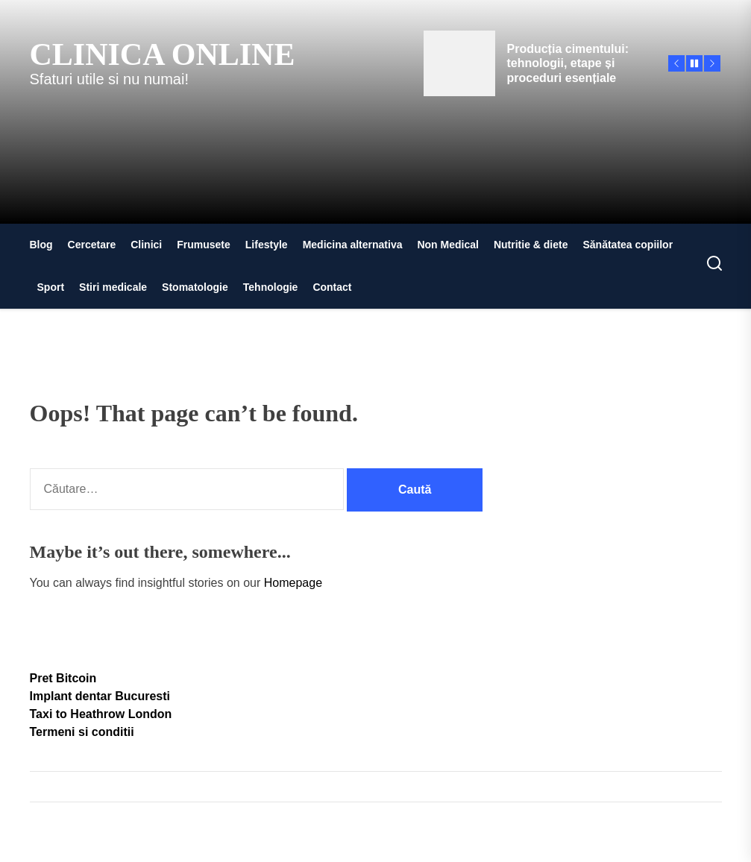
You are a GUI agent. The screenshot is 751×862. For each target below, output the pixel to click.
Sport (51, 287)
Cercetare (92, 245)
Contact (331, 287)
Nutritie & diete (531, 245)
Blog (41, 245)
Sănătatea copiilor (628, 245)
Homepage (293, 582)
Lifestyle (266, 245)
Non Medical (447, 245)
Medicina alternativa (353, 245)
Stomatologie (195, 287)
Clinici (146, 245)
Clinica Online (162, 54)
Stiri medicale (113, 287)
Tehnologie (270, 287)
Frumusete (203, 245)
